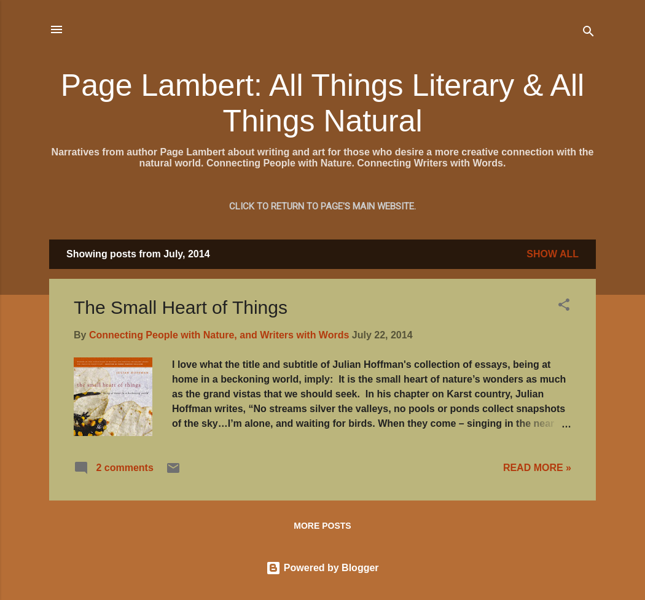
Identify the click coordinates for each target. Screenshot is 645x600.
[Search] (588, 33)
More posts (322, 526)
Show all (552, 254)
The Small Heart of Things (180, 307)
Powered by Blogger (322, 568)
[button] (564, 306)
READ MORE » (537, 467)
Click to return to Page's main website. (322, 206)
